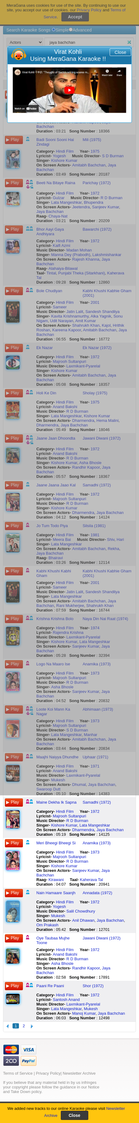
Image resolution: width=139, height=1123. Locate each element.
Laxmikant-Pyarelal (83, 1004)
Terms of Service (18, 1073)
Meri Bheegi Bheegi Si (56, 843)
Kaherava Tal (91, 879)
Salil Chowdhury (80, 911)
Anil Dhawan (83, 920)
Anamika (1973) (96, 843)
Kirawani (56, 879)
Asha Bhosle (62, 963)
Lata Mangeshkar (94, 825)
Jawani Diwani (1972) (101, 938)
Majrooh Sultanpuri (69, 816)
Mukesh (58, 915)
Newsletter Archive (79, 1073)
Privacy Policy (48, 1073)
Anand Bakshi (65, 954)
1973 (95, 852)
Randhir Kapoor (86, 968)
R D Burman (77, 820)
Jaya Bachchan (110, 829)
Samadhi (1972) (96, 802)
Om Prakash (47, 925)
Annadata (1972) (97, 893)
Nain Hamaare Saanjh (55, 893)
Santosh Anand (66, 999)
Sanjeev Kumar (85, 870)
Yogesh (59, 906)
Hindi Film (65, 811)
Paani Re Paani (50, 986)
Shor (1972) (93, 986)
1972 (95, 811)
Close (120, 52)
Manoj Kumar (84, 1013)
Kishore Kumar (64, 825)
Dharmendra (83, 829)
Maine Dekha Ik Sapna (56, 802)
